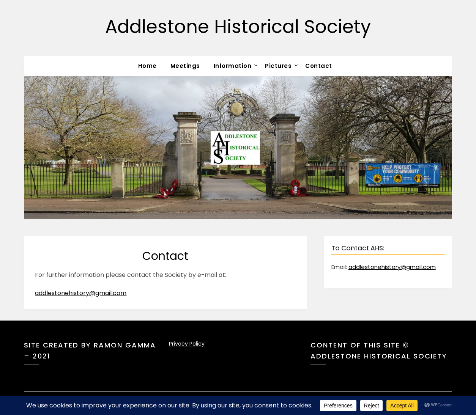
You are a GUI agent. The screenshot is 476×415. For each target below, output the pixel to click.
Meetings (185, 66)
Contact (318, 66)
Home (147, 66)
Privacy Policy (187, 343)
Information (233, 66)
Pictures (278, 66)
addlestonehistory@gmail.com (80, 293)
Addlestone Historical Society (238, 26)
